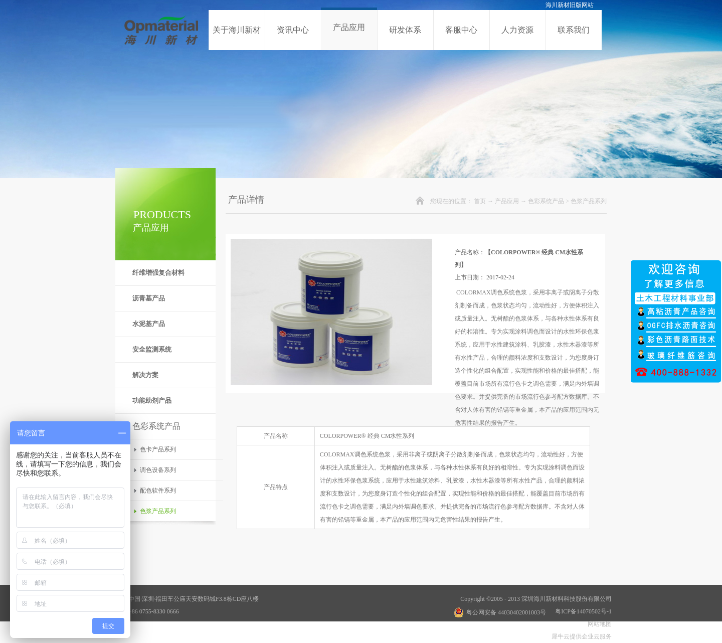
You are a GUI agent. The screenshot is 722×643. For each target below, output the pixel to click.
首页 (480, 201)
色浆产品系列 (589, 201)
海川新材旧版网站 (570, 5)
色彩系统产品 (546, 201)
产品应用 (507, 201)
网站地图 (598, 623)
